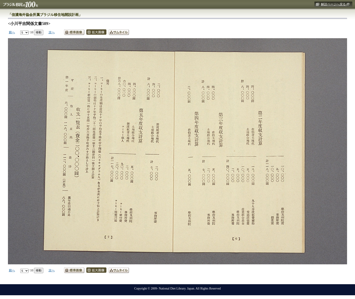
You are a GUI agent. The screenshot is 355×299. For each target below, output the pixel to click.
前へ (12, 32)
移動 (39, 32)
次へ (52, 32)
